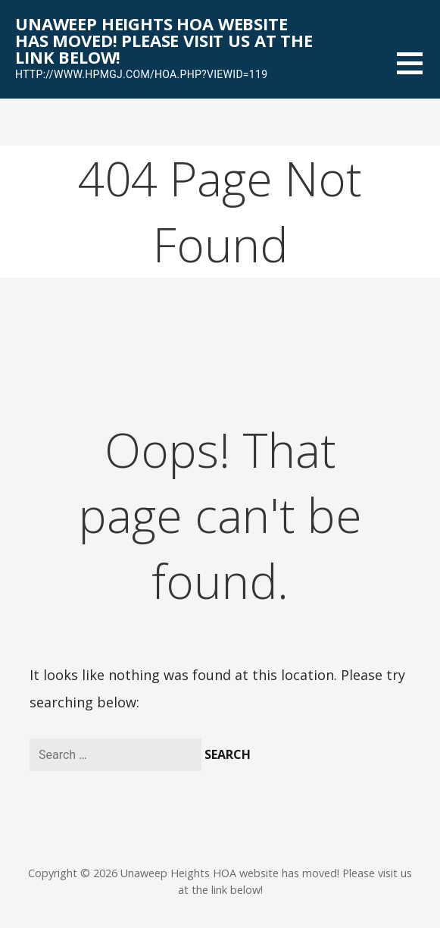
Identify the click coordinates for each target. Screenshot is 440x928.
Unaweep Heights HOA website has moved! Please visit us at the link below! (164, 40)
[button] (418, 72)
